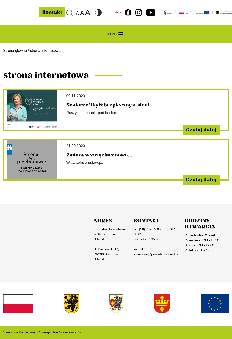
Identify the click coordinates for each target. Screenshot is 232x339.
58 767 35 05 (149, 239)
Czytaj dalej (201, 130)
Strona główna (15, 50)
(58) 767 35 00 (150, 229)
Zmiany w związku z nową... (99, 155)
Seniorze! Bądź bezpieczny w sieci (107, 105)
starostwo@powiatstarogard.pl (156, 254)
